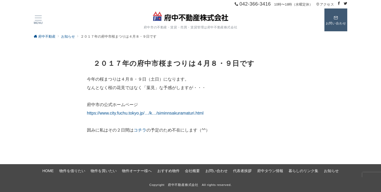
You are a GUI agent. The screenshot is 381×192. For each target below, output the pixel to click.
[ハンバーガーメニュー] (38, 20)
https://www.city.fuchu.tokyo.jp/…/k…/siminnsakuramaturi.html (145, 113)
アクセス (325, 4)
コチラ (140, 130)
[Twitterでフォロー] (345, 4)
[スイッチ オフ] (335, 19)
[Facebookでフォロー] (339, 4)
